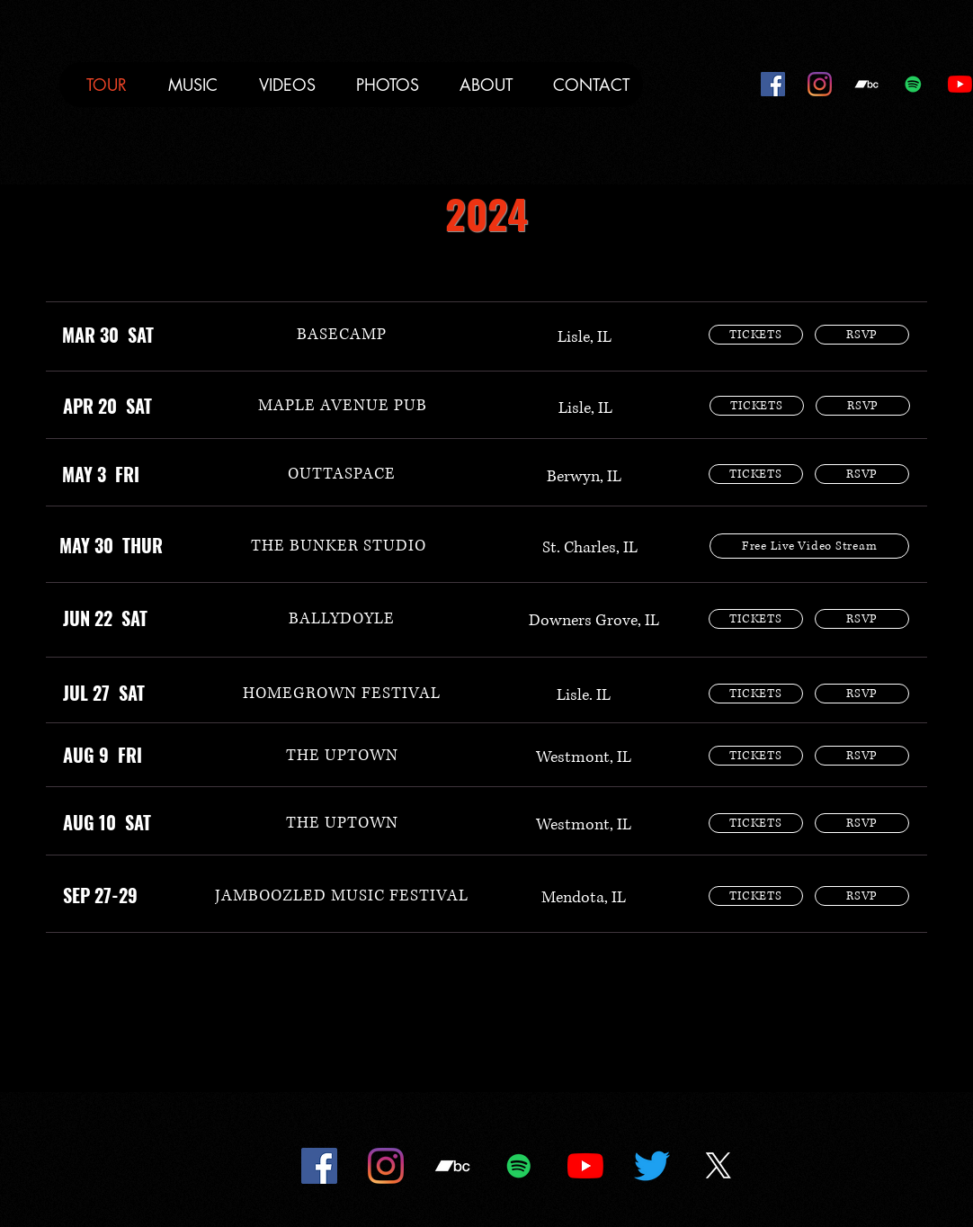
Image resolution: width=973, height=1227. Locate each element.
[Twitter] (652, 1166)
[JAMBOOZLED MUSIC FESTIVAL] (341, 896)
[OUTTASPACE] (342, 474)
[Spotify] (913, 84)
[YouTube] (960, 84)
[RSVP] (862, 335)
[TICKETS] (756, 335)
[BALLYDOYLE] (341, 619)
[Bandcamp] (866, 84)
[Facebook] (773, 84)
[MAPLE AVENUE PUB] (343, 406)
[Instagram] (820, 84)
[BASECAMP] (342, 335)
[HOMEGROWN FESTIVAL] (341, 693)
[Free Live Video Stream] (809, 546)
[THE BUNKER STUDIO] (338, 546)
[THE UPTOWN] (341, 756)
